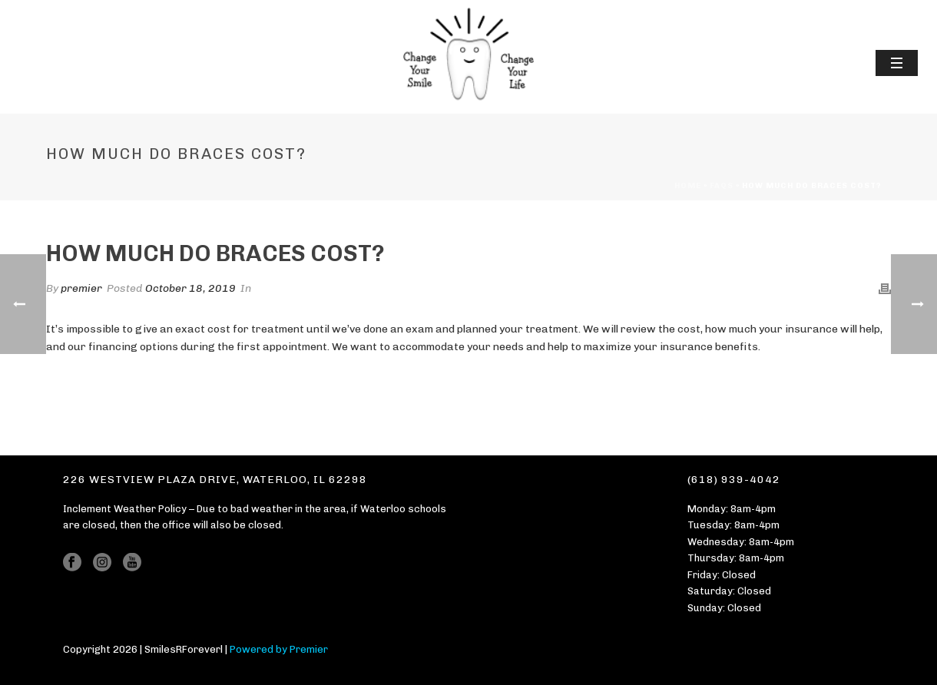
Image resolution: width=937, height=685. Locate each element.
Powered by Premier (279, 649)
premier (81, 288)
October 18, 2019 (190, 288)
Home (687, 185)
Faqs (721, 185)
